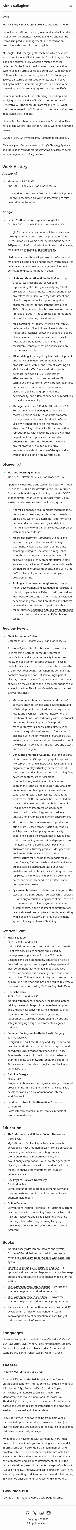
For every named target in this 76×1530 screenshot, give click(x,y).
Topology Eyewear (19, 648)
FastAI (24, 1253)
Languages (51, 24)
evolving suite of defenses (39, 250)
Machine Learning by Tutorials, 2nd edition (33, 1268)
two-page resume (51, 1497)
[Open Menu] (70, 6)
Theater (65, 24)
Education (27, 24)
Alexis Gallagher (16, 5)
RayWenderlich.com (49, 1311)
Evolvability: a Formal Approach (45, 1143)
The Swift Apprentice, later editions (29, 1287)
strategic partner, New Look (24, 688)
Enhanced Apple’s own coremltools (52, 610)
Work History (10, 24)
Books (38, 24)
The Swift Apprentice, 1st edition (27, 1297)
